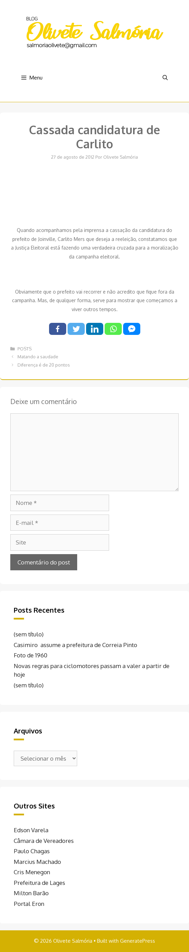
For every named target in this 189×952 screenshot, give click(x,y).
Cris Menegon (32, 872)
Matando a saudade (37, 356)
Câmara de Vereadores (44, 840)
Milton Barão (31, 893)
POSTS (24, 348)
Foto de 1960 (30, 655)
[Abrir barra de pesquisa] (165, 77)
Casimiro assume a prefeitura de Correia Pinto (75, 644)
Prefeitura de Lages (39, 882)
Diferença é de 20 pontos (43, 365)
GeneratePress (137, 941)
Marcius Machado (37, 861)
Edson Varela (31, 830)
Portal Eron (29, 903)
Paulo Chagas (32, 851)
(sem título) (29, 634)
